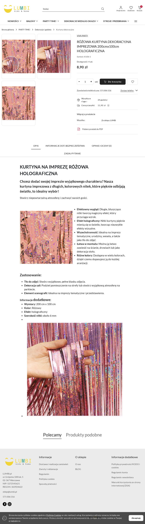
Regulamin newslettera (122, 477)
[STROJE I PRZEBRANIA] (116, 21)
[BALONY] (32, 21)
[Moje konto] (120, 8)
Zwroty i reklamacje (48, 469)
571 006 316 (9, 496)
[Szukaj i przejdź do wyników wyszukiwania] (103, 9)
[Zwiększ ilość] (91, 82)
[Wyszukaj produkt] (73, 9)
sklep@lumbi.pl (10, 491)
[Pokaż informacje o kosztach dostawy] (108, 105)
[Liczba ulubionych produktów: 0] (131, 8)
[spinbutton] (85, 82)
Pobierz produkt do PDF (90, 129)
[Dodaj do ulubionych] (132, 82)
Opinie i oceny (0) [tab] (102, 145)
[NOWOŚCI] (15, 21)
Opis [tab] (35, 145)
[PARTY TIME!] (51, 21)
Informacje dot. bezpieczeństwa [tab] (65, 145)
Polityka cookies (47, 479)
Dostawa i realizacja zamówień (53, 464)
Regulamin (44, 474)
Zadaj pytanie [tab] (72, 153)
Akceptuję (136, 518)
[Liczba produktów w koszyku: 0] (139, 8)
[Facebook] (5, 504)
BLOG (78, 469)
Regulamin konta (119, 472)
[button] (135, 21)
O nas (78, 464)
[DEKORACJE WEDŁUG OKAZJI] (81, 21)
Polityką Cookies (53, 515)
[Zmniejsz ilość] (79, 82)
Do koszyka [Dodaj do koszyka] (112, 81)
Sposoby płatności (48, 484)
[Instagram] (9, 504)
